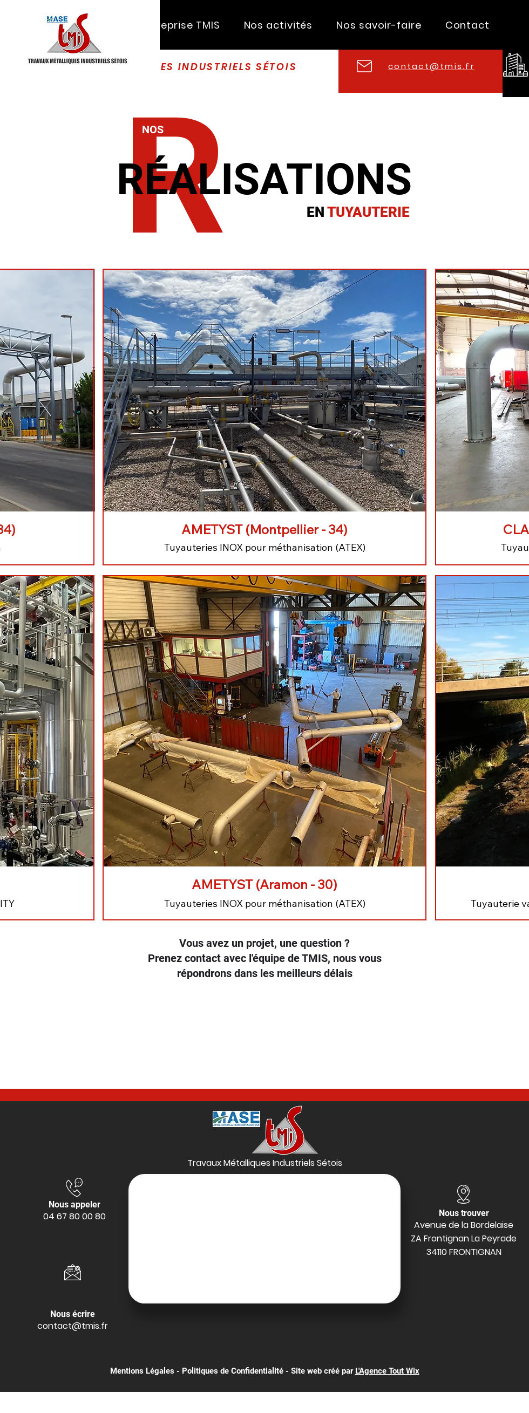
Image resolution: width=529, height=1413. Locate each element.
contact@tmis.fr (72, 1326)
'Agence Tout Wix (388, 1371)
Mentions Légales (142, 1371)
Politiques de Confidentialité (232, 1371)
